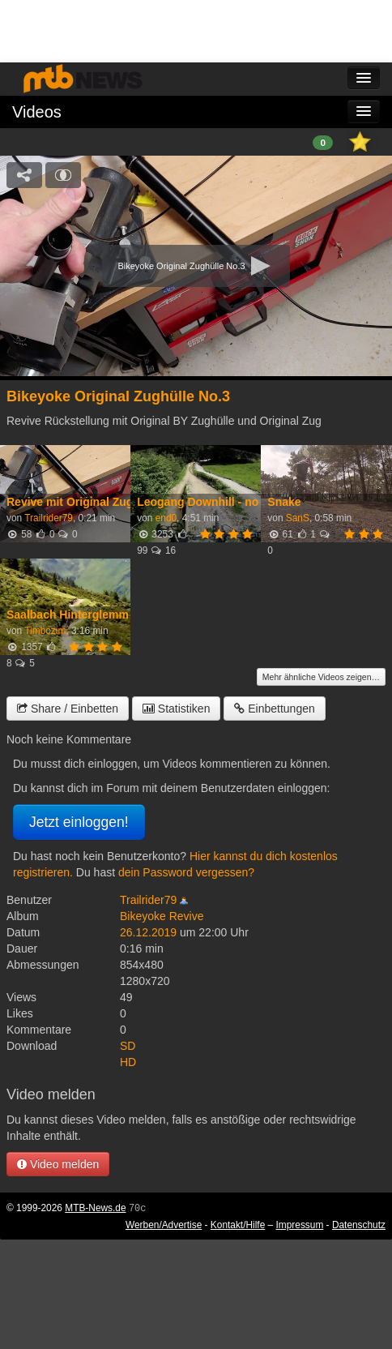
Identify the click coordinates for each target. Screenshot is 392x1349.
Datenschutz (359, 1225)
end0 (166, 518)
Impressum (300, 1225)
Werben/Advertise (164, 1225)
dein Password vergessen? (186, 872)
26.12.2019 (148, 932)
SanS (297, 518)
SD (127, 1045)
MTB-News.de (95, 1208)
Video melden (58, 1164)
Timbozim (45, 630)
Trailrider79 (48, 518)
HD (128, 1062)
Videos (37, 112)
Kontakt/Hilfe (238, 1225)
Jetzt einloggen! (79, 822)
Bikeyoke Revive (162, 916)
